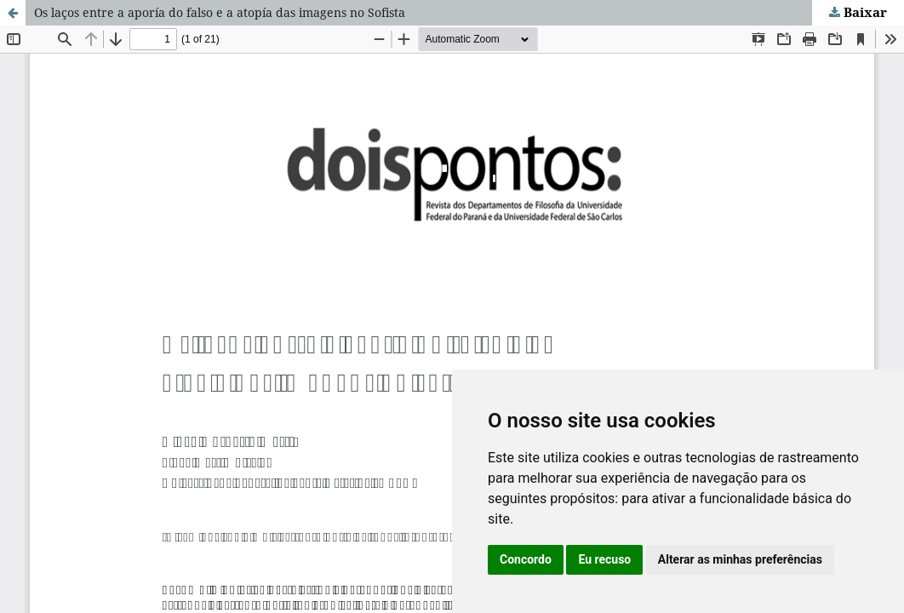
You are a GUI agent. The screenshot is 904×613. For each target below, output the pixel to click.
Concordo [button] (526, 559)
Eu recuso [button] (604, 559)
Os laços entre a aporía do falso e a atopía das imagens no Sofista (219, 12)
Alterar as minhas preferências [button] (740, 559)
